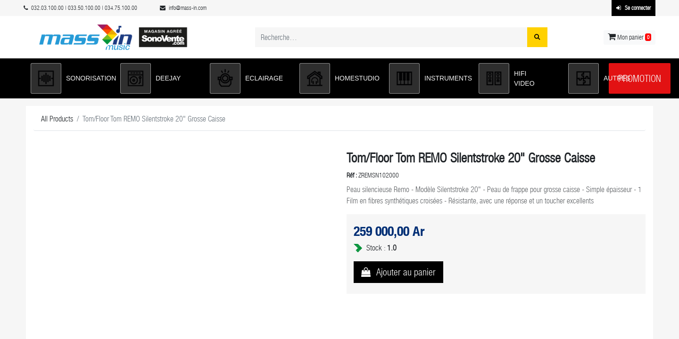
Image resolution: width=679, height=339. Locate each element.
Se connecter (633, 8)
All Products (57, 118)
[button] (71, 78)
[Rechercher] (537, 37)
